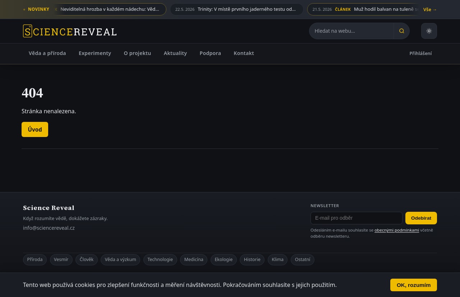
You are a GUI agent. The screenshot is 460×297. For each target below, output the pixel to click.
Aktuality (175, 53)
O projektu (137, 53)
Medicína (193, 259)
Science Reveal (48, 207)
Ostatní (302, 259)
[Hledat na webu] (351, 31)
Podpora (210, 53)
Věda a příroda (47, 53)
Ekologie (224, 259)
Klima (278, 259)
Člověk (86, 259)
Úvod (35, 129)
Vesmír (61, 259)
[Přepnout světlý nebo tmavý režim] (429, 31)
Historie (252, 259)
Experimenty (95, 53)
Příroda (34, 259)
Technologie (160, 259)
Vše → (430, 9)
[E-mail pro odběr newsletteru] (356, 218)
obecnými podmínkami (396, 230)
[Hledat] (401, 31)
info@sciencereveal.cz (49, 227)
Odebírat (421, 218)
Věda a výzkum (120, 259)
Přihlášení (421, 53)
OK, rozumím (414, 285)
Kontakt (244, 53)
